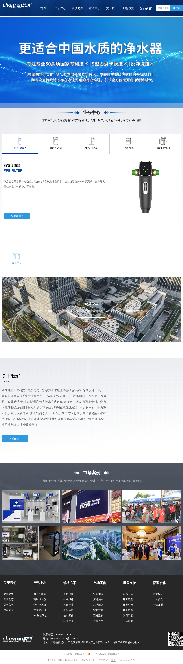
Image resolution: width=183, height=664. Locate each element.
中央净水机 (91, 148)
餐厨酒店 (106, 263)
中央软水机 (127, 148)
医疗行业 (166, 263)
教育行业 (77, 263)
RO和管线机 (163, 148)
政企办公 (17, 263)
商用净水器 (55, 148)
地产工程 (136, 263)
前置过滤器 (20, 148)
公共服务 (47, 263)
